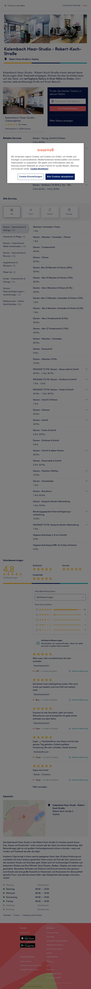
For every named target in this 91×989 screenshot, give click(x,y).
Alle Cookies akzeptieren (60, 177)
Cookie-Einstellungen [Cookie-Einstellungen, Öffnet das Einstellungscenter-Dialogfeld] (30, 177)
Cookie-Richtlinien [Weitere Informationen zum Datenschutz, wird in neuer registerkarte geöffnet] (39, 169)
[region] (45, 163)
